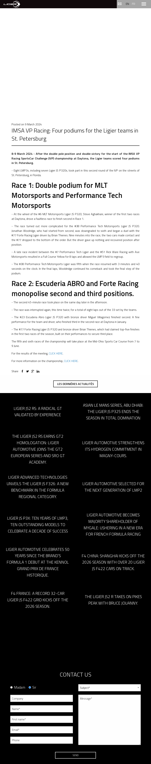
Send (76, 755)
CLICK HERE (56, 353)
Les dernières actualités (75, 384)
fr (133, 4)
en (127, 4)
